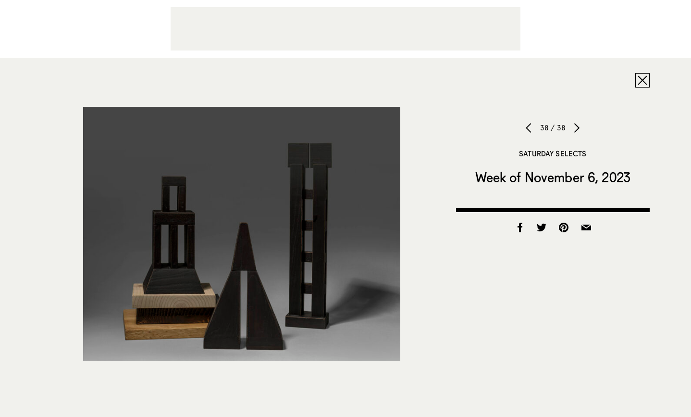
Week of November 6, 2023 (552, 177)
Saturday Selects (552, 153)
